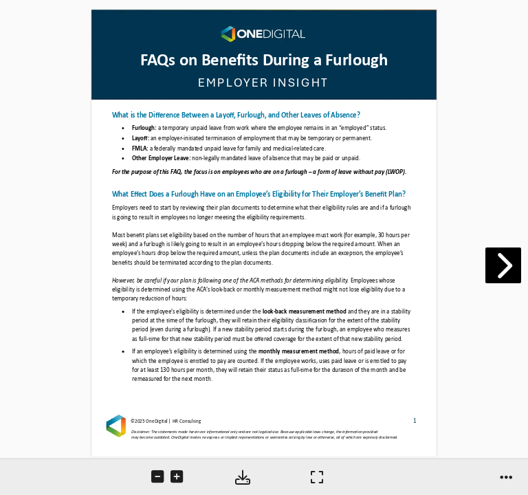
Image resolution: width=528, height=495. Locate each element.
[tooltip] (159, 478)
